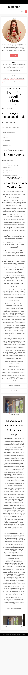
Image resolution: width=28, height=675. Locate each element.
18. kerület (16, 377)
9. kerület (17, 372)
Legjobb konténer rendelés (9, 132)
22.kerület (23, 378)
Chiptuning (5, 137)
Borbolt (4, 135)
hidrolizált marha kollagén (9, 147)
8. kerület (13, 372)
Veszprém (16, 70)
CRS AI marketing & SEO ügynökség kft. (11, 127)
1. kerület (9, 369)
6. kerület (16, 371)
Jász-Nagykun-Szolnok (14, 67)
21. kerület (18, 378)
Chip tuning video (6, 140)
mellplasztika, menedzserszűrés (10, 175)
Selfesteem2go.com (7, 167)
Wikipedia (5, 142)
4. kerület (22, 369)
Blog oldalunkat (17, 44)
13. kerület (9, 375)
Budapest (5, 66)
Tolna (11, 70)
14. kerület (13, 375)
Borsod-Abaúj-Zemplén (20, 64)
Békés (13, 64)
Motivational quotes (7, 170)
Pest (12, 69)
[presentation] (23, 620)
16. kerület (23, 375)
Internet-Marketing (14, 81)
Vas (13, 70)
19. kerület (9, 378)
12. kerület (16, 374)
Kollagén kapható (7, 105)
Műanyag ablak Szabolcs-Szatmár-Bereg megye (12, 626)
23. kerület (14, 380)
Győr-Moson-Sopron (18, 66)
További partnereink (7, 145)
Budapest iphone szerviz (8, 160)
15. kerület (18, 375)
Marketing (6, 78)
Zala (20, 70)
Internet (5, 81)
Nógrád (9, 69)
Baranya (10, 64)
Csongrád (9, 66)
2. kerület (13, 369)
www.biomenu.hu (6, 172)
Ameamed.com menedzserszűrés (9, 130)
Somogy (15, 69)
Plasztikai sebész (6, 125)
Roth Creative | (17, 634)
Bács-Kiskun (6, 64)
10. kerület (22, 372)
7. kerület (9, 372)
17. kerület (12, 377)
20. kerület (13, 378)
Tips (12, 78)
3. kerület (18, 369)
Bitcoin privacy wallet (14, 104)
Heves (8, 67)
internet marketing (20, 78)
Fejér (12, 66)
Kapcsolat (14, 55)
